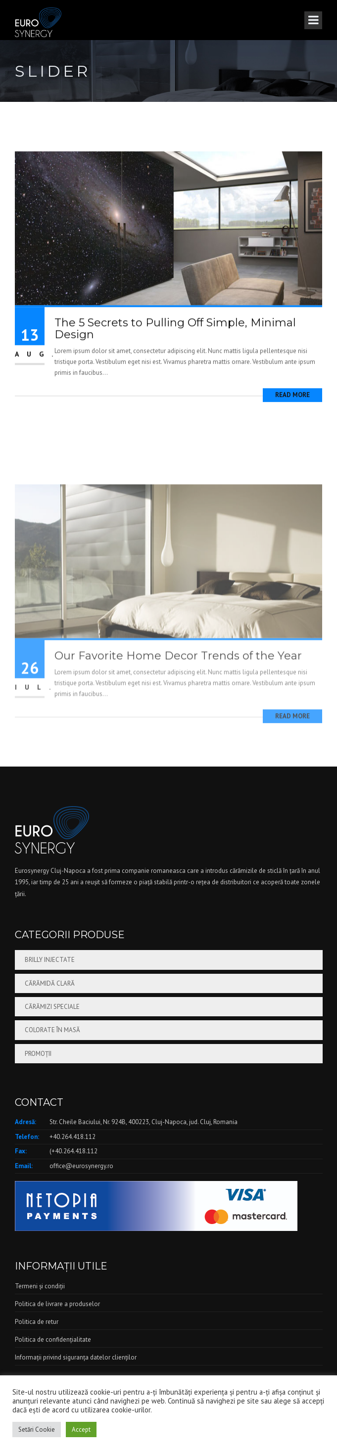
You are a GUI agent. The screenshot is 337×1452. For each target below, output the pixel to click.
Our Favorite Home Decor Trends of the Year (178, 721)
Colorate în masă (52, 1030)
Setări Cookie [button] (36, 1429)
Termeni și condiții (40, 1286)
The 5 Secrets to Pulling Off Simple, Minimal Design (175, 344)
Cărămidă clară (50, 983)
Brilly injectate (50, 959)
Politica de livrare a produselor (57, 1304)
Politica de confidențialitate (53, 1339)
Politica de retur (36, 1321)
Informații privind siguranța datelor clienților (76, 1357)
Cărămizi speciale (52, 1006)
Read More (292, 411)
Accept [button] (81, 1429)
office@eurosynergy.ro (81, 1166)
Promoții (38, 1053)
